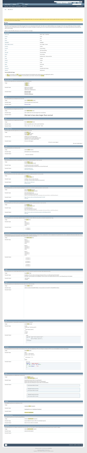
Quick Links (24, 6)
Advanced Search (79, 6)
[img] (6, 58)
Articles (14, 4)
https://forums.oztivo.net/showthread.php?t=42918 (35, 197)
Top (81, 444)
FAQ (10, 6)
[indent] (6, 46)
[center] (11, 44)
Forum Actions (18, 6)
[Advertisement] (43, 13)
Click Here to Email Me (29, 169)
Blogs (26, 4)
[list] (6, 56)
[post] (6, 54)
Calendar (13, 6)
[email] (6, 48)
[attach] (6, 70)
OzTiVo (75, 444)
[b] (5, 34)
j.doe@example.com (29, 168)
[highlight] (7, 42)
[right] (8, 44)
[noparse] (7, 68)
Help (75, 3)
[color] (6, 36)
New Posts (6, 6)
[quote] (6, 66)
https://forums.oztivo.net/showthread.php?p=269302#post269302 (38, 212)
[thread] (6, 52)
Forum (20, 4)
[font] (6, 40)
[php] (6, 64)
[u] (8, 34)
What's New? (7, 4)
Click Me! (26, 198)
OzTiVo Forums (27, 183)
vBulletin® (43, 450)
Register (79, 3)
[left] (6, 44)
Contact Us (71, 444)
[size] (6, 38)
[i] (6, 34)
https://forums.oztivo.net (29, 182)
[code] (6, 62)
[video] (6, 60)
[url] (5, 50)
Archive (78, 444)
